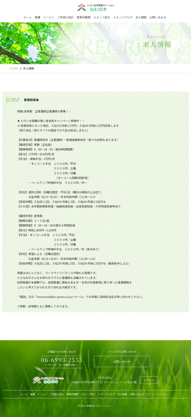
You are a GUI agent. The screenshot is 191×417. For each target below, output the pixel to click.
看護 (37, 17)
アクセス (149, 380)
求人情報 (141, 17)
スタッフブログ (123, 17)
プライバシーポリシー (158, 394)
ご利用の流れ (65, 17)
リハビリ (48, 17)
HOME (14, 68)
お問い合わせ (157, 17)
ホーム (28, 17)
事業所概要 (84, 17)
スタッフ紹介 (101, 17)
